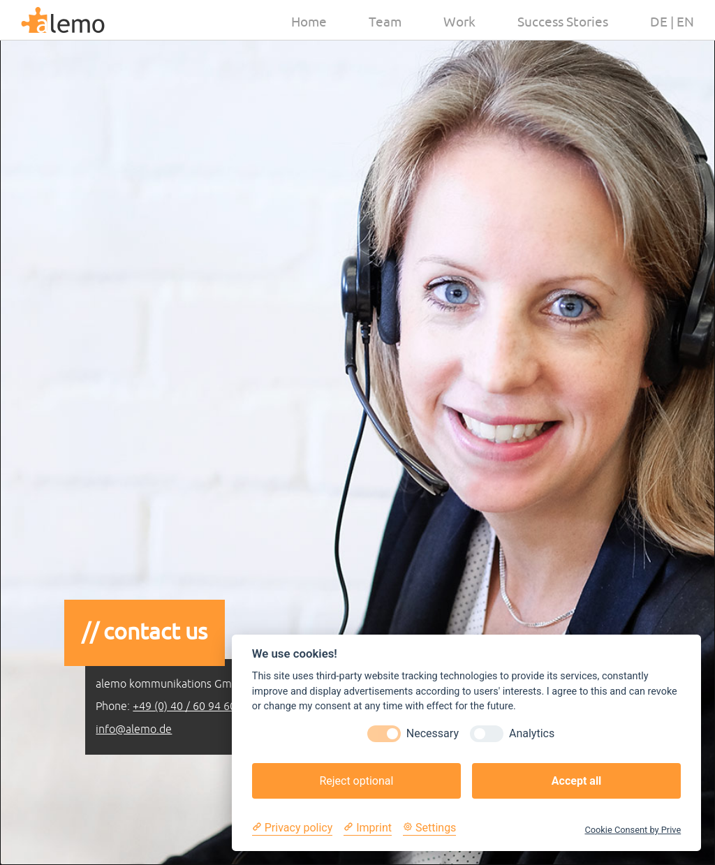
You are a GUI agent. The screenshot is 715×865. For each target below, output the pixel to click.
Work (459, 22)
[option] (357, 432)
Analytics (531, 733)
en (685, 22)
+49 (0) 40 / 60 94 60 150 (195, 707)
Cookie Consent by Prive (632, 830)
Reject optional (356, 781)
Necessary (432, 733)
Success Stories (562, 22)
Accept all (576, 781)
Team (385, 22)
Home (309, 22)
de (659, 22)
